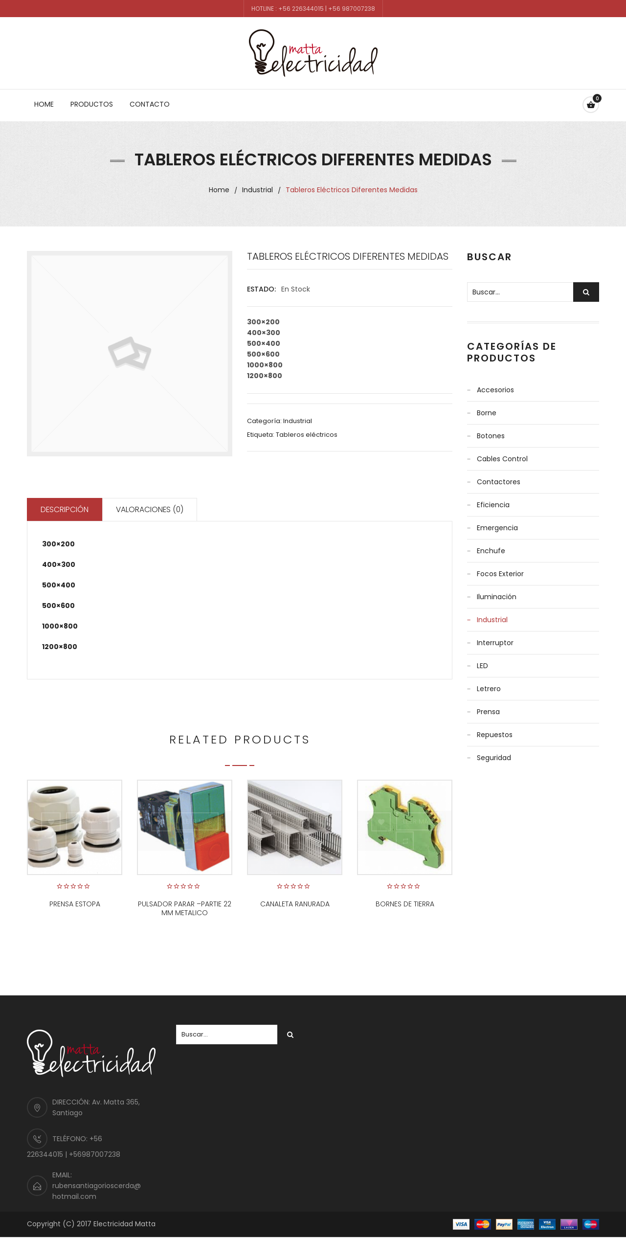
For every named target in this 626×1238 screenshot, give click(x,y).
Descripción (66, 510)
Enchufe (491, 551)
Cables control (502, 459)
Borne (486, 413)
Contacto (150, 104)
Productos (91, 104)
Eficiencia (493, 505)
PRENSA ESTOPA (74, 904)
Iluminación (496, 597)
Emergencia (497, 528)
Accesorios (495, 390)
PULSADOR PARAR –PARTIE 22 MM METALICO (184, 909)
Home (44, 104)
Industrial (257, 190)
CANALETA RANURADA (295, 904)
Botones (491, 436)
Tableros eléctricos (306, 434)
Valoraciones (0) (154, 510)
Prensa (488, 712)
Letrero (489, 689)
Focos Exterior (500, 574)
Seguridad (494, 758)
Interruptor (495, 643)
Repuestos (495, 735)
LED (482, 666)
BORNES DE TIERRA (405, 904)
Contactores (498, 482)
